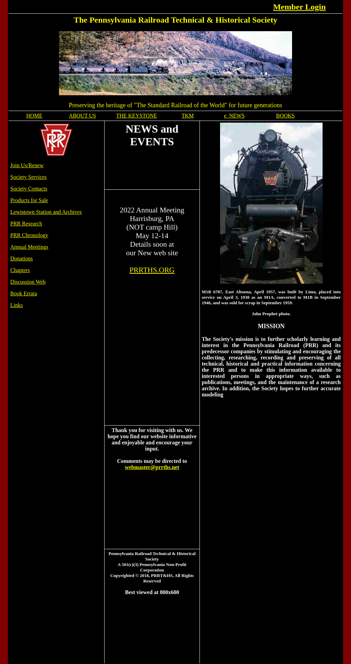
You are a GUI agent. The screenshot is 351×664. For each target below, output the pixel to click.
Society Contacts (28, 189)
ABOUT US (82, 116)
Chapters (20, 270)
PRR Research (26, 223)
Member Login (299, 6)
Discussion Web (28, 282)
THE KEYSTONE (136, 116)
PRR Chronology (29, 235)
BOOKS (285, 116)
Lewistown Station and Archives (46, 212)
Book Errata (23, 293)
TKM (188, 116)
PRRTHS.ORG (152, 270)
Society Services (28, 177)
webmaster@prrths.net (152, 467)
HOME (34, 116)
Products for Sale (29, 200)
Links (16, 305)
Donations (21, 258)
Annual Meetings (29, 247)
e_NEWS (234, 116)
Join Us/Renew (27, 165)
